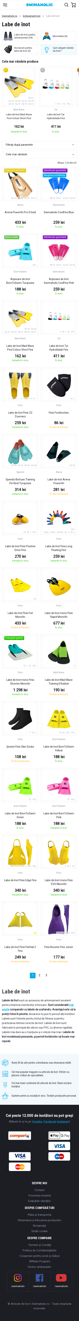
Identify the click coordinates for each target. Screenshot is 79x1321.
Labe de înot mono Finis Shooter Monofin (20, 681)
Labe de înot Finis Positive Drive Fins (20, 548)
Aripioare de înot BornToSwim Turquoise (20, 281)
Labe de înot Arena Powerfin (59, 481)
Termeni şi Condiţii (39, 1245)
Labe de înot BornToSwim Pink (58, 815)
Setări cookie (39, 1231)
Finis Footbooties (59, 412)
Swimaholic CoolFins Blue (59, 212)
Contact (40, 1190)
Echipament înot (31, 16)
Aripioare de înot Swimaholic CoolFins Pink (59, 281)
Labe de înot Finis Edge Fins (20, 880)
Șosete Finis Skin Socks (20, 746)
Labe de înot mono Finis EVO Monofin (59, 882)
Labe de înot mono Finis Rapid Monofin (59, 615)
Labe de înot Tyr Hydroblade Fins (58, 347)
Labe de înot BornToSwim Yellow (58, 748)
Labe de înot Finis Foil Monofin (20, 615)
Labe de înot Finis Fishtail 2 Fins (20, 949)
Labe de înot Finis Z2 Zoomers (20, 414)
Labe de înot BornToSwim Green (20, 815)
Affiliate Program (39, 1261)
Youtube (37, 1121)
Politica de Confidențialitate (40, 1250)
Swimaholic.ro (9, 16)
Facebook (50, 1121)
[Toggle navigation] (5, 4)
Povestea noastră (40, 1195)
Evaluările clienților (39, 1201)
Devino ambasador (39, 1267)
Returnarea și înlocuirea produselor (39, 1220)
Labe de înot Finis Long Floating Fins (58, 548)
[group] (19, 100)
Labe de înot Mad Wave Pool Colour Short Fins (20, 347)
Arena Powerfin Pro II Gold (20, 212)
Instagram (63, 1121)
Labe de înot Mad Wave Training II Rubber (59, 681)
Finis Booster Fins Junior (58, 947)
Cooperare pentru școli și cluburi (39, 1256)
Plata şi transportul (39, 1214)
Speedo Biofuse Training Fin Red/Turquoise (20, 481)
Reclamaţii (39, 1225)
